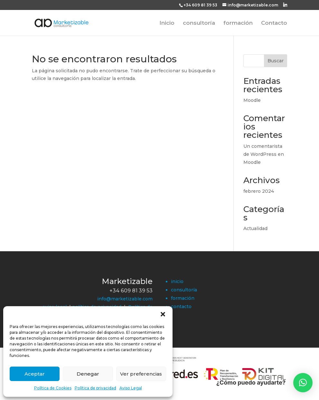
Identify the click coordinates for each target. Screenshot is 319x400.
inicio (177, 281)
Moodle (252, 100)
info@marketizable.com (125, 299)
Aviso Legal (130, 388)
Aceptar (34, 374)
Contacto (274, 23)
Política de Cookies (52, 388)
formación (238, 23)
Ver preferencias (141, 374)
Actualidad (255, 228)
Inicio (166, 23)
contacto (181, 306)
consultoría (199, 23)
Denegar (88, 374)
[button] (163, 314)
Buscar (275, 61)
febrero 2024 (258, 191)
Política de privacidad (95, 388)
